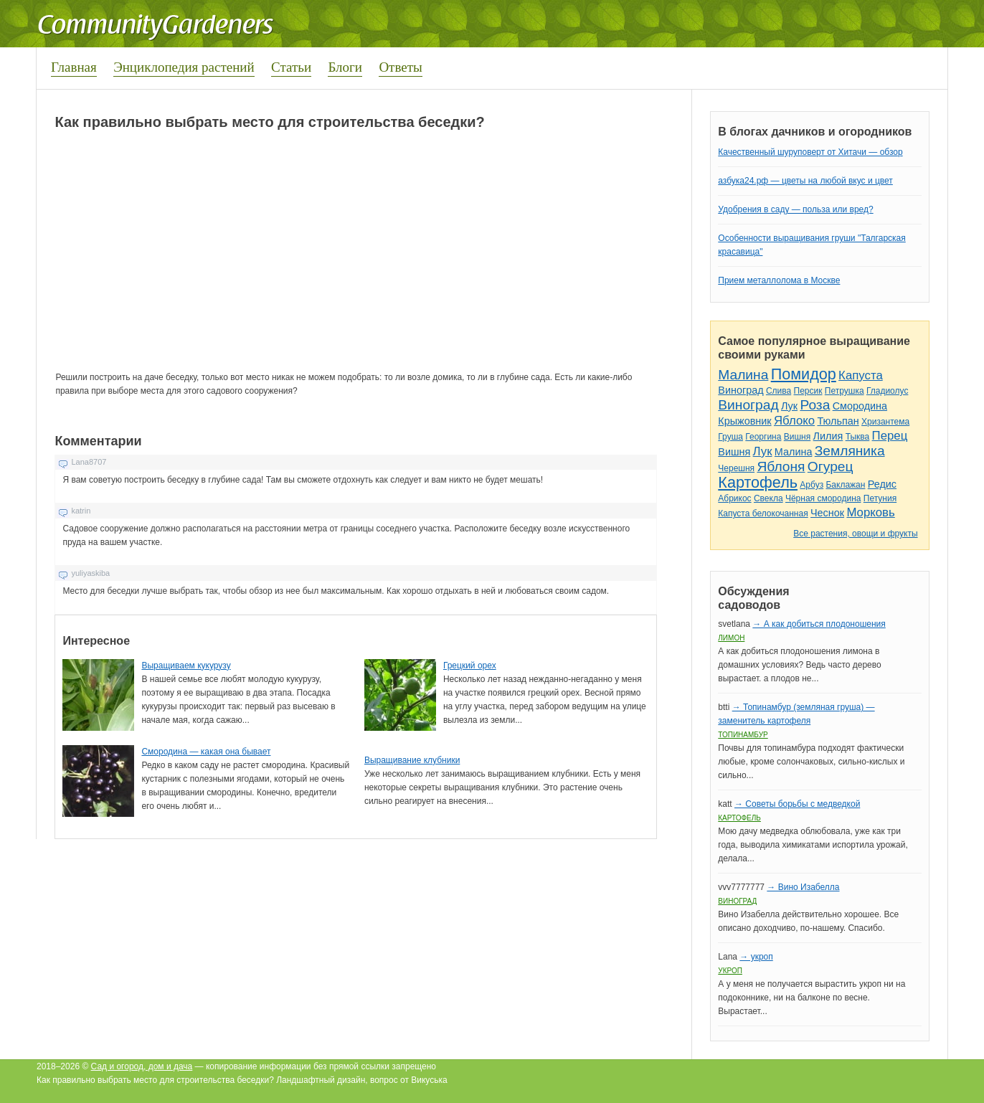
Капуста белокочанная (763, 513)
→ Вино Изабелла (803, 887)
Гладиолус (887, 391)
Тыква (858, 437)
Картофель (758, 482)
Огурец (830, 466)
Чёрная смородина (823, 498)
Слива (778, 391)
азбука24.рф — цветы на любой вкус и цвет (805, 181)
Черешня (736, 468)
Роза (815, 404)
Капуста (860, 375)
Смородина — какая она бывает (205, 752)
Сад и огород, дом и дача (142, 1066)
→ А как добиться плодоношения (818, 624)
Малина (743, 374)
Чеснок (827, 513)
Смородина (860, 406)
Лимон (731, 638)
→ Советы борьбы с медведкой (797, 804)
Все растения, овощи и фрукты (855, 534)
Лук (789, 406)
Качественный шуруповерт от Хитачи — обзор (810, 152)
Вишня (797, 437)
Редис (882, 484)
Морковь (870, 512)
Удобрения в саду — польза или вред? (795, 209)
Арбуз (811, 485)
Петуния (880, 498)
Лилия (828, 436)
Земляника (850, 450)
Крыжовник (744, 421)
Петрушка (844, 391)
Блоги (345, 67)
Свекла (768, 498)
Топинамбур (742, 735)
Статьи (291, 67)
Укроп (730, 971)
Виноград (740, 390)
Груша (730, 437)
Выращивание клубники (412, 760)
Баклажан (845, 485)
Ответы (400, 67)
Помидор (803, 374)
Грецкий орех (469, 666)
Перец (890, 435)
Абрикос (734, 498)
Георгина (763, 437)
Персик (808, 391)
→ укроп (755, 957)
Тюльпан (837, 421)
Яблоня (781, 466)
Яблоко (794, 420)
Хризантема (885, 422)
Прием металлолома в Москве (779, 280)
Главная (74, 67)
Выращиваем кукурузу (185, 666)
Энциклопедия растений (184, 67)
